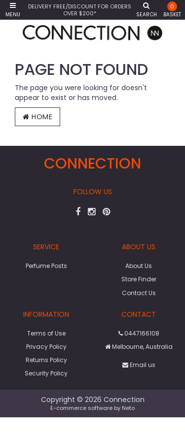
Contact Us (139, 293)
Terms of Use (46, 333)
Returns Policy (46, 360)
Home (37, 117)
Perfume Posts (46, 266)
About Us (138, 266)
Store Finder (138, 279)
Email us (138, 365)
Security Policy (46, 373)
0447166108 (138, 333)
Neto (128, 408)
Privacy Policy (46, 346)
